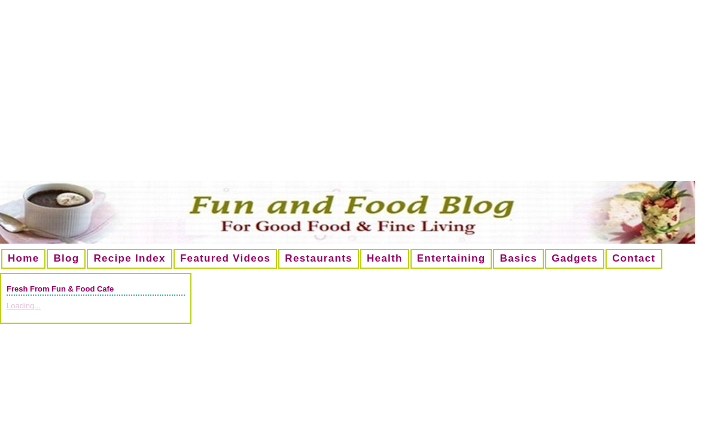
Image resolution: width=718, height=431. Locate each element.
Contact (633, 258)
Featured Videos (225, 258)
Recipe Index (129, 258)
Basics (518, 258)
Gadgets (575, 258)
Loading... (24, 305)
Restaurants (318, 258)
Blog (66, 258)
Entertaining (451, 258)
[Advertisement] (359, 95)
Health (385, 258)
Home (23, 258)
